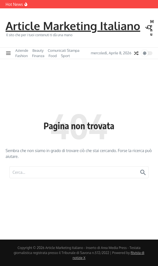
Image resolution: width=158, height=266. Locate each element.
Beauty (38, 50)
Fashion (21, 55)
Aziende (21, 50)
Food (53, 55)
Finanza (38, 55)
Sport (65, 55)
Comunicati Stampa (64, 50)
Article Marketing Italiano (73, 26)
